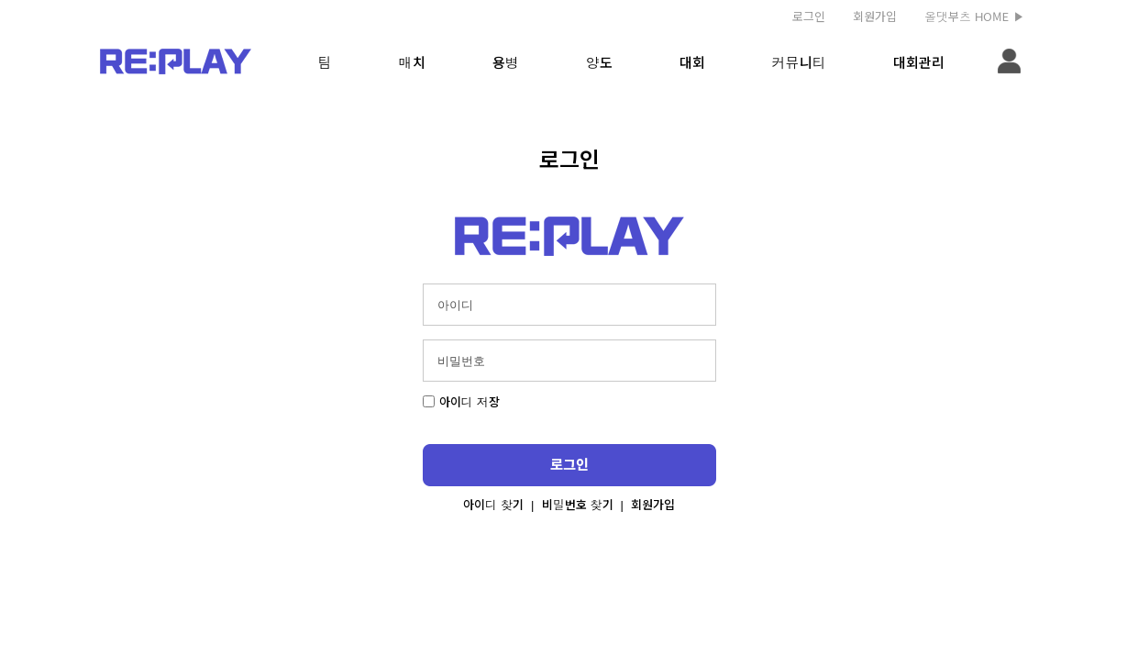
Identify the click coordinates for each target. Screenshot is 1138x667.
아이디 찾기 (493, 504)
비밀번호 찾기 (577, 504)
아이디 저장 (461, 401)
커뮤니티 (799, 62)
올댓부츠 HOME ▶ (974, 16)
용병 (505, 62)
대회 (692, 62)
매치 (412, 62)
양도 (599, 62)
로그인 (808, 16)
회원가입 (875, 16)
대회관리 (919, 62)
